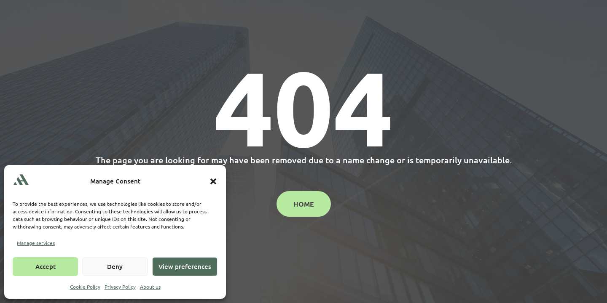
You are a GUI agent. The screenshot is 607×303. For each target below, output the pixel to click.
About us (150, 286)
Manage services (36, 242)
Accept (45, 266)
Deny (115, 266)
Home (303, 203)
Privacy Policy (120, 286)
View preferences (184, 266)
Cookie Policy (85, 286)
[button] (213, 181)
